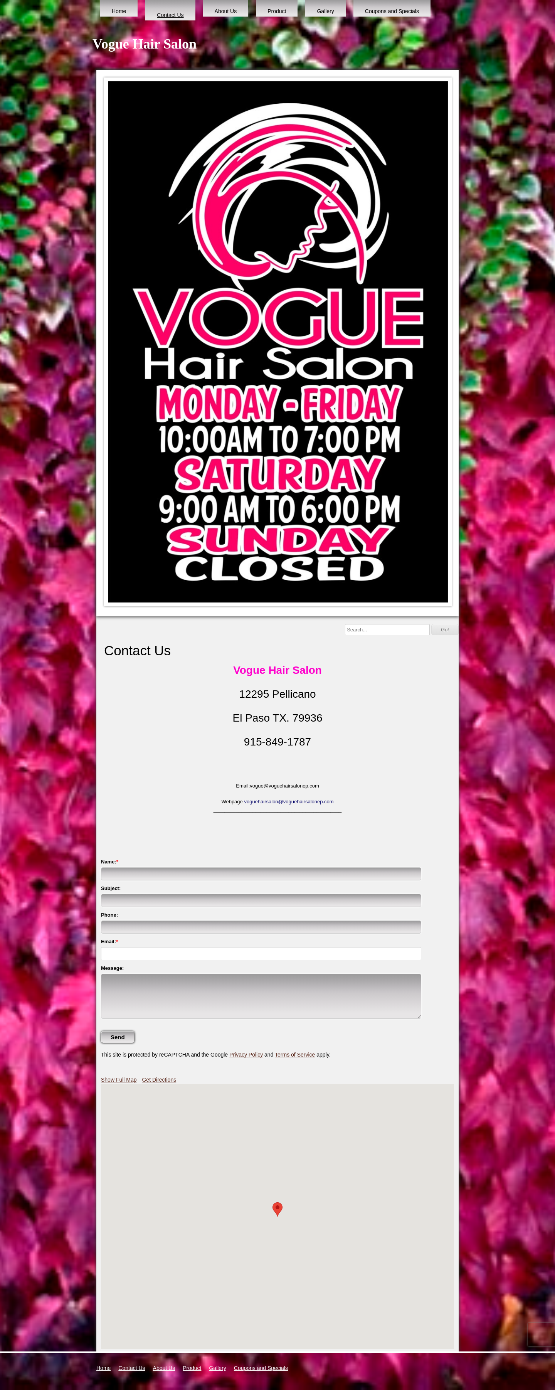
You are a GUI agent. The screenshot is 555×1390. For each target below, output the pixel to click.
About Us (226, 11)
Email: (108, 941)
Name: (108, 862)
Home (119, 11)
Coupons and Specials (392, 11)
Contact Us (170, 15)
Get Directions (159, 1080)
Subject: (111, 888)
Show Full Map (119, 1080)
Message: (112, 968)
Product (276, 11)
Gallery (325, 11)
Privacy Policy (246, 1055)
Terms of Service (295, 1055)
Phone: (109, 915)
